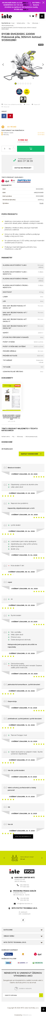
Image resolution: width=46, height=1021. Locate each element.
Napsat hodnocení (31, 454)
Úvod (12, 23)
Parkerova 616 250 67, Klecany (25, 879)
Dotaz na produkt (23, 168)
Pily (28, 23)
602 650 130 (24, 900)
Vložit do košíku (30, 148)
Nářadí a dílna (21, 23)
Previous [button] (4, 857)
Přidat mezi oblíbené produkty (12, 104)
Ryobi (41, 203)
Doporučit (36, 104)
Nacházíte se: (6, 23)
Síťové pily (35, 23)
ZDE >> (25, 3)
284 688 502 (24, 885)
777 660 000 (24, 887)
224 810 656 (24, 898)
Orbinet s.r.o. (27, 1015)
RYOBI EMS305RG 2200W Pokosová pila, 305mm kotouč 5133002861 (19, 28)
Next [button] (41, 857)
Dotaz (27, 104)
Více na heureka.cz (23, 836)
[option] (23, 65)
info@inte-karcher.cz (24, 903)
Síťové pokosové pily (8, 25)
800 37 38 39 (25, 161)
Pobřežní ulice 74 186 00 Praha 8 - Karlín (24, 892)
